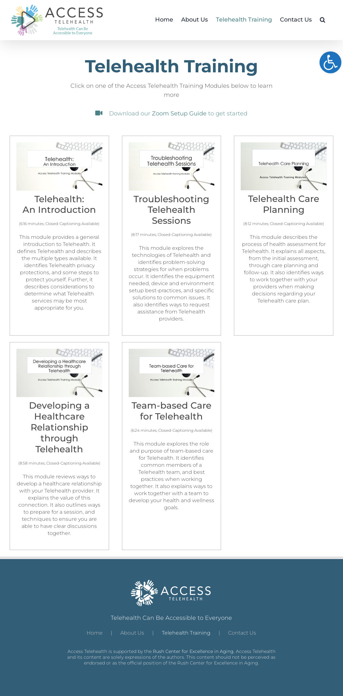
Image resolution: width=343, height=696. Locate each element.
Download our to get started (171, 113)
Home (95, 633)
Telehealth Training (186, 633)
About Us (132, 633)
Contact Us (242, 633)
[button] (322, 19)
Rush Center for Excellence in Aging (193, 651)
